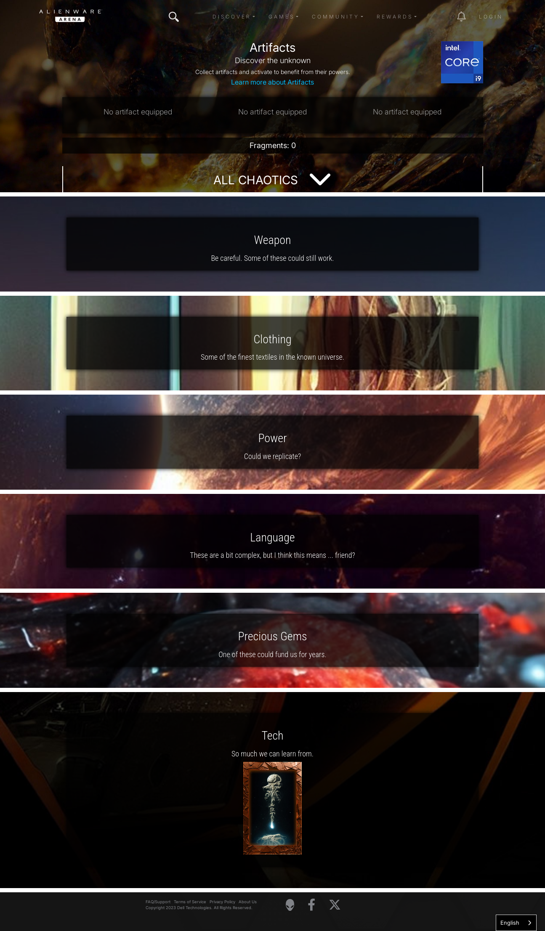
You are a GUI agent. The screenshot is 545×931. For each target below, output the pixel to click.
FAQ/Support (158, 901)
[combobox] (516, 923)
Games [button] (282, 16)
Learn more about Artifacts (272, 82)
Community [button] (335, 16)
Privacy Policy (222, 901)
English (509, 922)
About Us (248, 901)
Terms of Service (190, 901)
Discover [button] (232, 16)
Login (491, 16)
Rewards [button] (395, 16)
